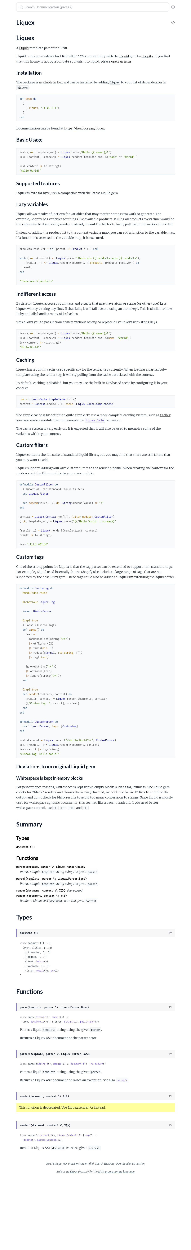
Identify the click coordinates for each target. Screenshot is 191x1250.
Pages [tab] (7, 19)
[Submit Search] (73, 7)
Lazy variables (18, 51)
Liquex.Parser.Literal (16, 149)
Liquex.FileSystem (15, 123)
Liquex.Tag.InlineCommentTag (22, 237)
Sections (11, 33)
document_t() (78, 914)
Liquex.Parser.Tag (14, 159)
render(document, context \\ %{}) (93, 957)
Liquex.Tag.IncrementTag (19, 232)
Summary (12, 76)
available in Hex (103, 87)
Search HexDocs (133, 1236)
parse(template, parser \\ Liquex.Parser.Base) (103, 934)
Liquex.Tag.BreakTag (16, 185)
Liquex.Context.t (120, 1207)
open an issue (120, 66)
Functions (13, 85)
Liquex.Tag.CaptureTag (17, 190)
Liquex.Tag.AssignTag (16, 180)
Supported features (21, 47)
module (93, 1038)
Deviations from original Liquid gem (29, 70)
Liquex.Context (13, 118)
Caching (14, 58)
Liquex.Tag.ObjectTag (16, 247)
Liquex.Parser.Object (16, 154)
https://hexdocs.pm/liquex (137, 133)
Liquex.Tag (9, 175)
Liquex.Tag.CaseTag (15, 196)
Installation (16, 39)
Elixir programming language (145, 1244)
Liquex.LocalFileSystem (18, 133)
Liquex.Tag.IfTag (13, 227)
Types (10, 80)
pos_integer (140, 1089)
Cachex (110, 456)
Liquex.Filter (11, 128)
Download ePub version (158, 1236)
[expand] (54, 27)
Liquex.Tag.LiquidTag (16, 242)
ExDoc (102, 1244)
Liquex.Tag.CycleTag (16, 211)
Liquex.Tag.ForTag (14, 221)
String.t (94, 1084)
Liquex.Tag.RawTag (15, 253)
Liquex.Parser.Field (15, 144)
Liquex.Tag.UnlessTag (16, 268)
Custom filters (18, 62)
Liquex (7, 27)
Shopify (96, 61)
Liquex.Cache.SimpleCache (20, 108)
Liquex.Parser (12, 139)
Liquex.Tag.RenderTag (17, 258)
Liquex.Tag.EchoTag (15, 216)
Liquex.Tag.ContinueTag (18, 206)
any (105, 1038)
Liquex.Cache (11, 97)
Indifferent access (20, 54)
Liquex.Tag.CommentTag (19, 201)
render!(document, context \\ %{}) (94, 963)
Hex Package (82, 1236)
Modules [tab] (21, 19)
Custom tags (17, 66)
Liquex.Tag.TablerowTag (18, 263)
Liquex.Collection (14, 113)
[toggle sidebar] (53, 7)
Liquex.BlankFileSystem (18, 92)
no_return (150, 1131)
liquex (8, 5)
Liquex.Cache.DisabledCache (22, 102)
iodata (93, 1028)
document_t (90, 1089)
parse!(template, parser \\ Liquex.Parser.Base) (104, 946)
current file (115, 1236)
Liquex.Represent (14, 164)
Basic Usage (17, 43)
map (140, 1207)
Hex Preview (98, 1236)
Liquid (76, 48)
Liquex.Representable (17, 170)
